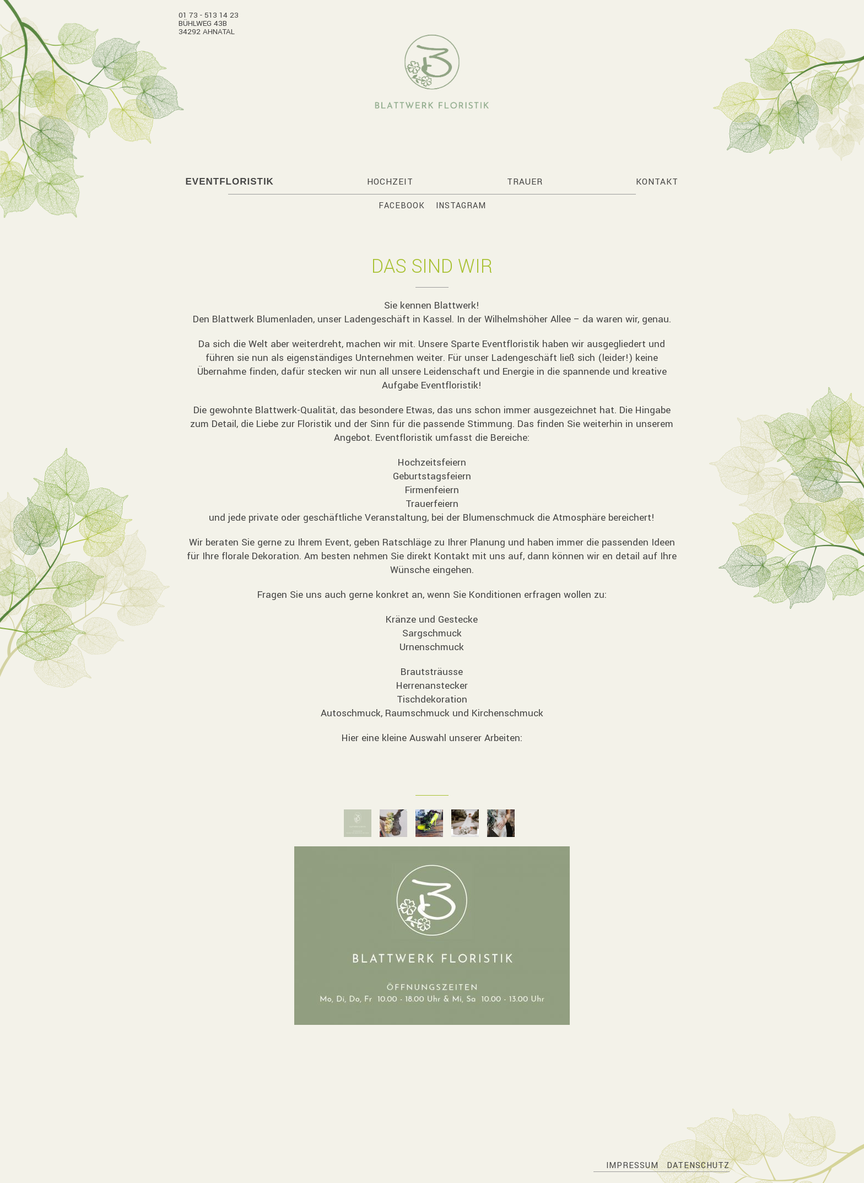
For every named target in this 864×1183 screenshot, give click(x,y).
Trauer (525, 182)
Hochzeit (390, 182)
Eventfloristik (229, 181)
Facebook (402, 206)
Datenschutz (698, 1165)
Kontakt (657, 182)
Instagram (461, 206)
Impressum (632, 1165)
